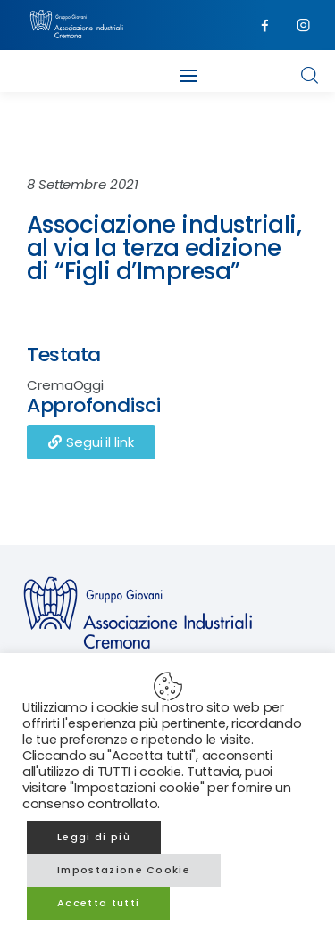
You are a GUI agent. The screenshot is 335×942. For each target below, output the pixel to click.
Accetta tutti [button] (98, 903)
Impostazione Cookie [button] (123, 870)
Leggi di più (93, 837)
